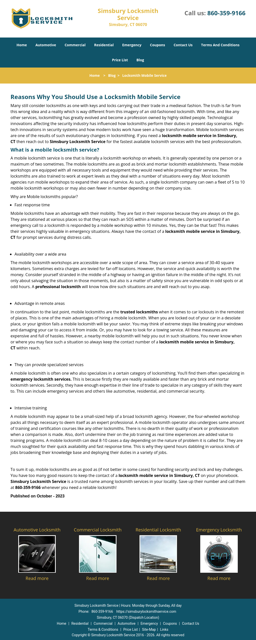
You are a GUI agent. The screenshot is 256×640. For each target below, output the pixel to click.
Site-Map (149, 629)
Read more (37, 578)
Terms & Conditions (103, 629)
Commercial (75, 45)
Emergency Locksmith (219, 530)
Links (164, 629)
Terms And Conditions (220, 45)
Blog (140, 60)
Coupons (157, 45)
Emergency (132, 45)
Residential (104, 45)
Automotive (46, 45)
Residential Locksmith (158, 530)
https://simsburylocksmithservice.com (146, 611)
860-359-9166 (226, 13)
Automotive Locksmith (37, 530)
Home (21, 45)
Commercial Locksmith (98, 530)
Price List (120, 60)
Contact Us (183, 45)
